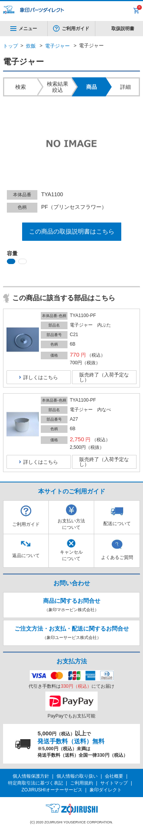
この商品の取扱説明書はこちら (71, 231)
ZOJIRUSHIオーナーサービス (51, 790)
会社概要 (114, 776)
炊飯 (31, 46)
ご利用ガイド (75, 28)
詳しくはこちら (40, 377)
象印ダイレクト (106, 790)
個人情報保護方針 (31, 776)
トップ (10, 46)
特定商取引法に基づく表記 (35, 783)
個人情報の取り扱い (77, 776)
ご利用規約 (81, 783)
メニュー (23, 28)
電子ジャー (57, 46)
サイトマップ (114, 783)
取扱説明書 (122, 28)
